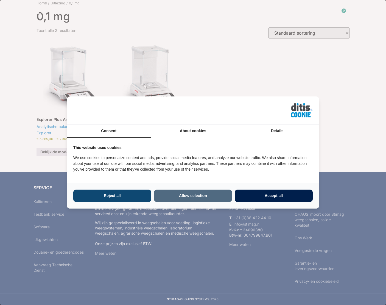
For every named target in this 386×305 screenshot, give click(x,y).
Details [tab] (277, 131)
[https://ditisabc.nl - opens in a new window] (302, 110)
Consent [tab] (108, 131)
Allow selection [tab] (193, 195)
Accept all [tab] (274, 195)
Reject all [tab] (112, 195)
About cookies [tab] (193, 131)
